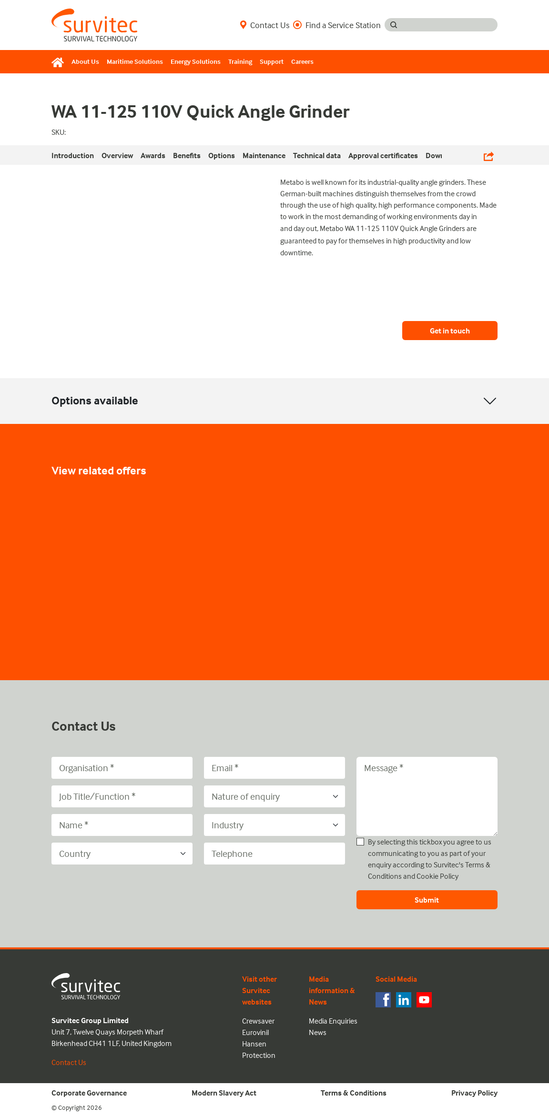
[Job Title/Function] (122, 796)
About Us (85, 61)
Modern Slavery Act (224, 1092)
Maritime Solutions (135, 61)
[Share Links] (489, 155)
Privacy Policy (474, 1092)
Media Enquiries (333, 1021)
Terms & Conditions (353, 1092)
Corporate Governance (89, 1092)
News (317, 1032)
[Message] (427, 796)
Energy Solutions (196, 61)
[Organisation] (122, 768)
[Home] (59, 61)
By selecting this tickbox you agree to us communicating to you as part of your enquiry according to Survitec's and (429, 859)
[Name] (122, 825)
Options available (94, 400)
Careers (302, 61)
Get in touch (450, 330)
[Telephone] (274, 854)
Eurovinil (255, 1032)
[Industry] (274, 825)
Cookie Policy (437, 876)
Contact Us (264, 24)
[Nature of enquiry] (274, 796)
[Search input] (450, 24)
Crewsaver (258, 1021)
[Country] (122, 854)
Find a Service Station (337, 24)
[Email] (274, 768)
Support (272, 61)
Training (240, 61)
